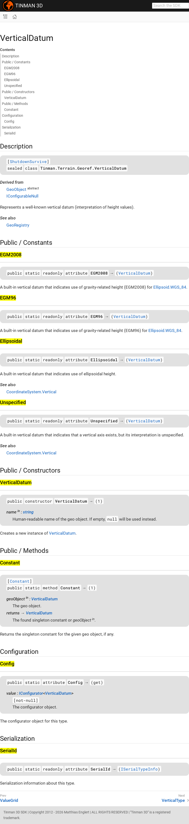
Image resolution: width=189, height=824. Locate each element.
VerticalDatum (134, 273)
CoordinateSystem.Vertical (31, 391)
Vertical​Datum (15, 98)
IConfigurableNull (22, 196)
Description (10, 56)
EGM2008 (11, 68)
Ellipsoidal (11, 80)
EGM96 (10, 74)
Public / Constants (16, 62)
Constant (11, 110)
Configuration (12, 115)
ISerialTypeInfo (139, 769)
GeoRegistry (17, 225)
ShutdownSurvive (28, 161)
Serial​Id (10, 133)
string (28, 512)
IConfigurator (31, 693)
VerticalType (173, 800)
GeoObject (16, 189)
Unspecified (13, 86)
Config (9, 121)
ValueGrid (9, 800)
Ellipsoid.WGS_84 (169, 287)
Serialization (11, 127)
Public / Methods (15, 104)
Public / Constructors (18, 92)
